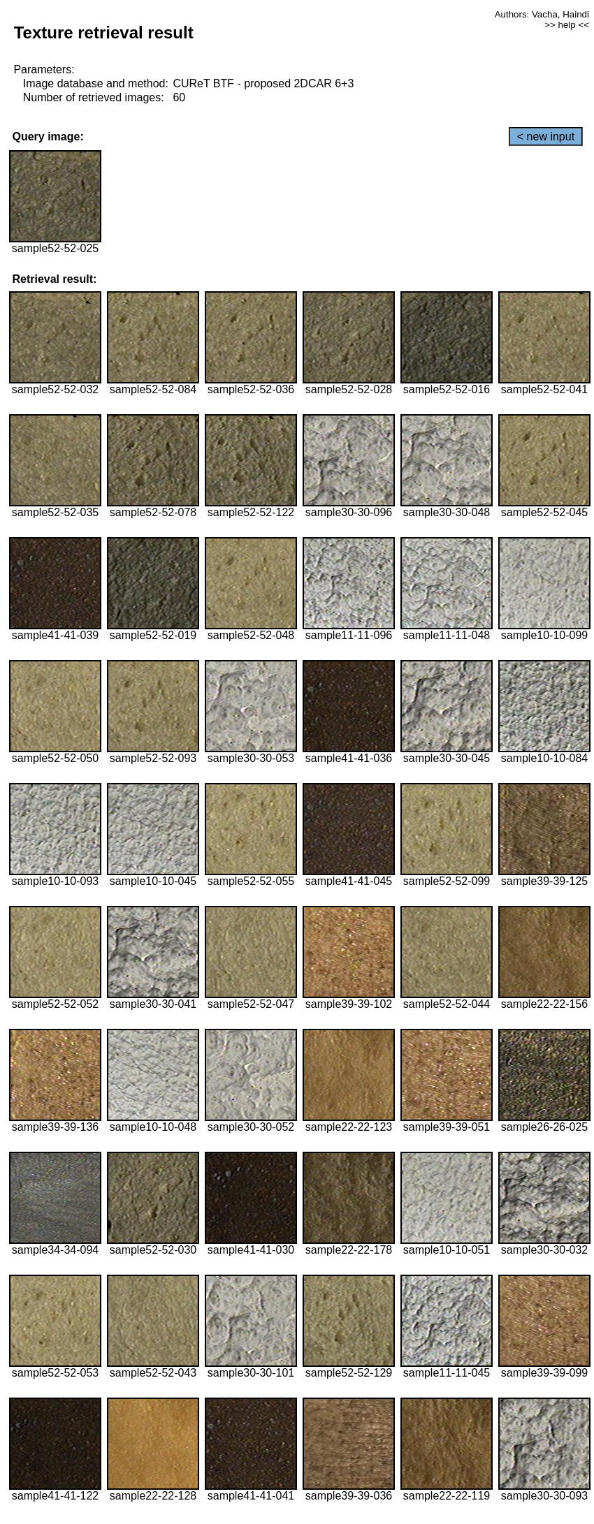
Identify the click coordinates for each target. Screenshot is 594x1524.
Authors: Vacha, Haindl (542, 14)
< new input (545, 136)
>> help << (566, 25)
